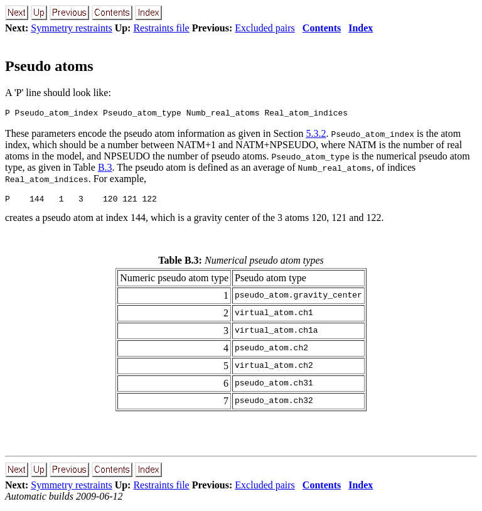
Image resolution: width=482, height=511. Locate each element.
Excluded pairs (265, 28)
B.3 (105, 169)
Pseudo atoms (49, 66)
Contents (322, 28)
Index (360, 28)
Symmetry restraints (71, 28)
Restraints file (161, 28)
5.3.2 (316, 135)
